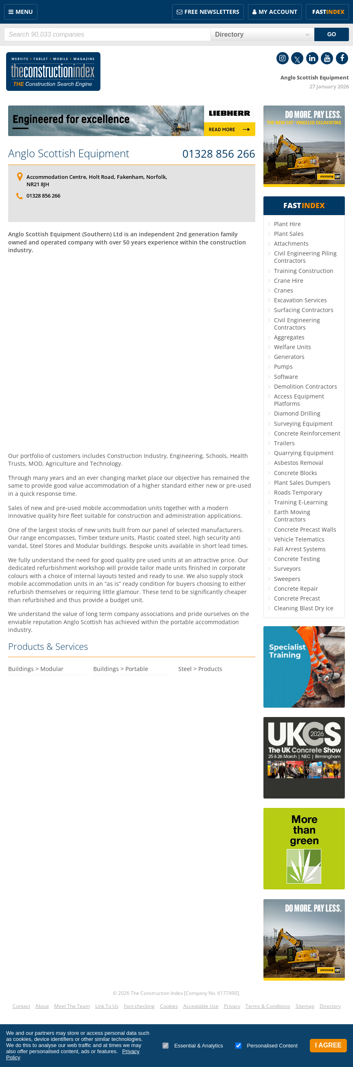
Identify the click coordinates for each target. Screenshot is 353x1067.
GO (331, 34)
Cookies (169, 1006)
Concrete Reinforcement (307, 433)
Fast (328, 11)
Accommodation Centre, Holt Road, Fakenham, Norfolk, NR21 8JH (96, 180)
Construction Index (53, 71)
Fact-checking (139, 1006)
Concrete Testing (297, 559)
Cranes (283, 290)
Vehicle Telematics (299, 539)
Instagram (282, 58)
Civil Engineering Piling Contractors (305, 256)
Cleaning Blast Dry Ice (303, 608)
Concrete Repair (296, 588)
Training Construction (303, 271)
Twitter (297, 58)
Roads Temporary (298, 492)
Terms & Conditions (268, 1006)
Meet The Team (72, 1006)
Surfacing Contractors (303, 310)
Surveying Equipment (303, 423)
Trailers (284, 443)
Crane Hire (288, 280)
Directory (330, 1006)
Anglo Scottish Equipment (68, 153)
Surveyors (287, 568)
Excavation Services (300, 300)
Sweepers (287, 579)
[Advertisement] (131, 334)
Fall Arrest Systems (300, 549)
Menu (24, 11)
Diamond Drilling (297, 413)
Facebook (342, 58)
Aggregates (289, 337)
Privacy (232, 1006)
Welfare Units (292, 347)
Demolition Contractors (305, 386)
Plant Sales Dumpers (302, 482)
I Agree (328, 1045)
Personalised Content (266, 1046)
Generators (289, 357)
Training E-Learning (301, 502)
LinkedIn (312, 58)
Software (286, 377)
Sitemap (305, 1006)
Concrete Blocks (295, 473)
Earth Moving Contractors (292, 515)
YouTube (327, 58)
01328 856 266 (218, 154)
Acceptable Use (201, 1006)
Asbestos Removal (298, 462)
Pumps (283, 366)
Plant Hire (287, 224)
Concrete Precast (297, 598)
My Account (278, 11)
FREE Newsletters (211, 11)
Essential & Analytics (192, 1046)
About (42, 1006)
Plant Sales (289, 234)
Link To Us (106, 1006)
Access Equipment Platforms (299, 399)
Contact (21, 1006)
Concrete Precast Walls (305, 529)
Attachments (291, 243)
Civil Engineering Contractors (297, 323)
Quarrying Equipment (303, 453)
